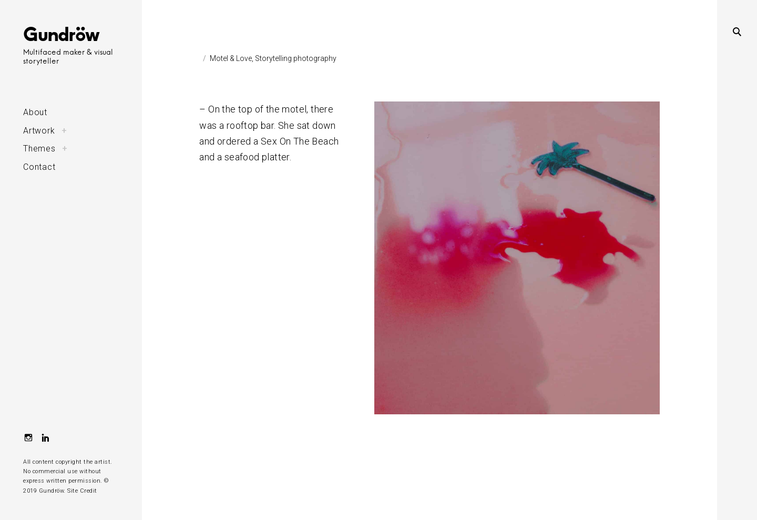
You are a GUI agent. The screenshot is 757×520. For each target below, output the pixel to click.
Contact (39, 167)
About (35, 112)
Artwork (39, 131)
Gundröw (61, 33)
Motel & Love (231, 58)
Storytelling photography (295, 58)
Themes (39, 149)
